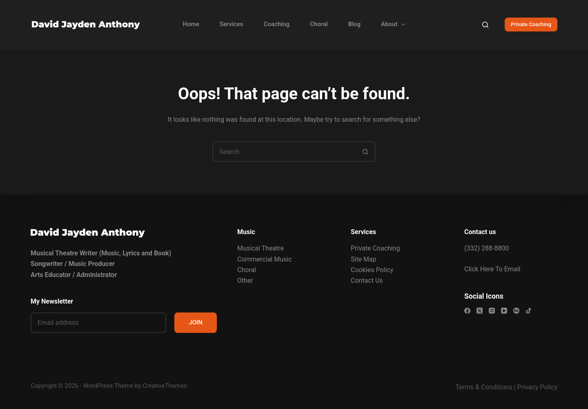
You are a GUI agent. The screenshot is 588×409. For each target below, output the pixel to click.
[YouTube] (504, 311)
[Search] (485, 25)
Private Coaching (531, 24)
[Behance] (516, 311)
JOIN (196, 322)
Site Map (363, 259)
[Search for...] (283, 151)
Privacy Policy (537, 387)
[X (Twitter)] (480, 311)
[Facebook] (467, 311)
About (394, 24)
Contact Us (367, 280)
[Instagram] (492, 311)
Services (231, 24)
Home (191, 24)
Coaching (277, 24)
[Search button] (365, 151)
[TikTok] (529, 311)
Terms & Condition (482, 387)
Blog (354, 24)
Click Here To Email (492, 269)
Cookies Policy (372, 270)
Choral (319, 24)
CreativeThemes (165, 385)
